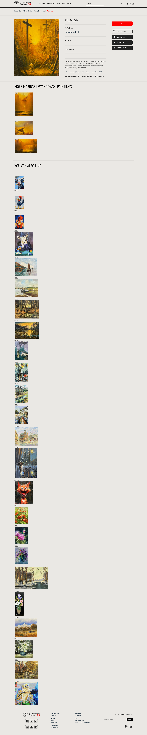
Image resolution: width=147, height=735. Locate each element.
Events (58, 4)
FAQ (76, 718)
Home (16, 11)
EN (123, 4)
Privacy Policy (79, 720)
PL (121, 4)
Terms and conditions (82, 722)
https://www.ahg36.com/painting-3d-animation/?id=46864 (83, 72)
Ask (122, 23)
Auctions (69, 4)
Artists (63, 4)
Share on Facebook (120, 48)
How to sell (54, 725)
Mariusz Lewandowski (40, 11)
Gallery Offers (41, 4)
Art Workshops (50, 4)
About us (78, 713)
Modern (30, 11)
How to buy (54, 727)
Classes (53, 715)
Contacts (78, 715)
